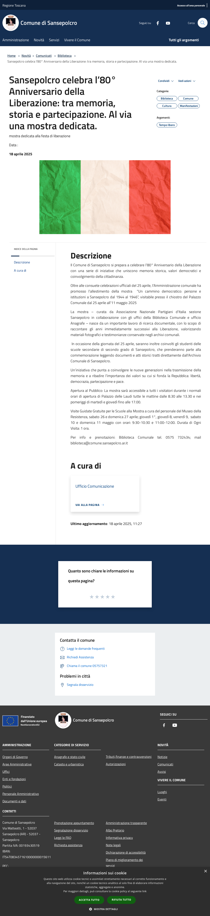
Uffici (6, 771)
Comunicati (44, 55)
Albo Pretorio (115, 830)
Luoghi (162, 791)
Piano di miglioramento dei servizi (124, 862)
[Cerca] (203, 23)
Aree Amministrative (17, 764)
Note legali (113, 845)
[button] (105, 909)
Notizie (162, 756)
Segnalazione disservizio (71, 830)
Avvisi (162, 771)
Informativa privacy (119, 837)
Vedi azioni (187, 81)
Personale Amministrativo (20, 793)
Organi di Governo (15, 756)
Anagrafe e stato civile (69, 756)
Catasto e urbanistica (69, 764)
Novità (26, 55)
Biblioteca (65, 55)
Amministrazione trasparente (126, 822)
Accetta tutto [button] (89, 900)
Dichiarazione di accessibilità (126, 852)
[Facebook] (156, 22)
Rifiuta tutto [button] (121, 899)
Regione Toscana (14, 5)
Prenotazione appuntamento (74, 822)
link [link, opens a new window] (144, 891)
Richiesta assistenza (68, 845)
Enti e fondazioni (14, 778)
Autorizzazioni (116, 764)
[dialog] (105, 891)
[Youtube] (166, 22)
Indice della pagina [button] (26, 249)
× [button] (205, 871)
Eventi (162, 799)
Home (11, 55)
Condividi (166, 81)
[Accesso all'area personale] (191, 6)
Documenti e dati (14, 801)
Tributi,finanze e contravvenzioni (129, 756)
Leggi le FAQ (62, 837)
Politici (7, 786)
